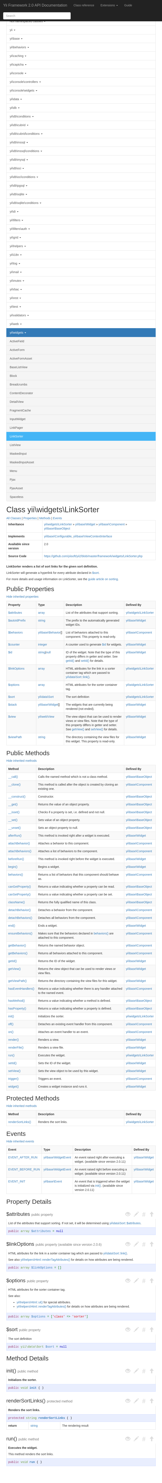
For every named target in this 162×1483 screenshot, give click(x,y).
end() (11, 925)
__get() (13, 804)
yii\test (15, 306)
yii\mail (16, 272)
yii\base (16, 38)
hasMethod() (16, 1000)
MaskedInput (18, 453)
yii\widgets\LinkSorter (58, 524)
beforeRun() (16, 859)
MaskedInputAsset (22, 462)
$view (12, 716)
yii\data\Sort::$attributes (124, 1223)
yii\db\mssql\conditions (26, 151)
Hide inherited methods (21, 760)
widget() (13, 1086)
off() (11, 1024)
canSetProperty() (19, 894)
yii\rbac (16, 289)
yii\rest (15, 298)
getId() (70, 660)
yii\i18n (16, 254)
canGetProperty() (19, 886)
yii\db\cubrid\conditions (26, 133)
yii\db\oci (17, 168)
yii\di (14, 211)
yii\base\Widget (85, 524)
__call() (13, 776)
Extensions (109, 5)
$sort (95, 572)
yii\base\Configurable (58, 536)
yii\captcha (18, 64)
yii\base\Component (112, 524)
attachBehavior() (19, 843)
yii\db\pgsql (18, 185)
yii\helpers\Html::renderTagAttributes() (45, 1259)
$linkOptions (16, 668)
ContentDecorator (21, 393)
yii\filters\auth (20, 229)
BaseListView (18, 367)
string (41, 620)
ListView (15, 445)
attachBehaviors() (19, 851)
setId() (85, 660)
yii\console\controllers (25, 82)
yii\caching (18, 56)
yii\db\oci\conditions (24, 177)
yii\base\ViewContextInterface (92, 536)
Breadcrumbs (18, 384)
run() (11, 1055)
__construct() (17, 796)
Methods (45, 518)
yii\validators (19, 315)
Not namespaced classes (28, 21)
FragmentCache (20, 410)
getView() (78, 729)
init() (11, 1016)
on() (11, 1032)
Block (13, 375)
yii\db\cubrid (19, 125)
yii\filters (16, 220)
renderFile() (15, 1047)
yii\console (18, 73)
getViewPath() (17, 981)
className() (16, 902)
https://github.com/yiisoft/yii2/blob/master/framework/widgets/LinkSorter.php (93, 556)
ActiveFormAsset (21, 358)
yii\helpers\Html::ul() (30, 1302)
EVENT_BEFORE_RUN (24, 1169)
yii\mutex (17, 280)
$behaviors (15, 632)
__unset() (14, 827)
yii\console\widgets (23, 90)
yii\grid (15, 237)
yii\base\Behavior (49, 632)
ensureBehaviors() (20, 933)
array (41, 612)
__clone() (14, 784)
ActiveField (17, 341)
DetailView (17, 401)
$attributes (15, 612)
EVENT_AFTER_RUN (22, 1157)
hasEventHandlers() (21, 988)
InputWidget (18, 419)
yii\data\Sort (46, 696)
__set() (13, 820)
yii (12, 30)
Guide (128, 5)
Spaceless (16, 497)
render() (13, 1039)
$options (13, 684)
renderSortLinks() (19, 1122)
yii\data (16, 99)
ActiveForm (17, 350)
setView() (97, 729)
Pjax (12, 479)
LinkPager (16, 427)
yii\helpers (18, 246)
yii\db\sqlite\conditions (25, 203)
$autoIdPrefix (17, 620)
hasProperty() (17, 1008)
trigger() (13, 1078)
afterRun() (15, 835)
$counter (14, 644)
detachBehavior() (19, 910)
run (32, 1462)
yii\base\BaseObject (57, 528)
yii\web (16, 324)
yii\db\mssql (19, 142)
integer (42, 644)
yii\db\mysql (19, 159)
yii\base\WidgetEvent (57, 1157)
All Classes (13, 518)
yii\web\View (46, 716)
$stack (12, 704)
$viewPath (15, 737)
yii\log (15, 263)
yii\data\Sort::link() (77, 677)
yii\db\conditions (22, 116)
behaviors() (15, 874)
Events (57, 518)
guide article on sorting (103, 579)
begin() (13, 866)
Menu (13, 471)
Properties (30, 518)
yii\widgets (18, 332)
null (48, 652)
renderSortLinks (51, 1418)
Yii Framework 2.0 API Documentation (35, 5)
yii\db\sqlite (18, 194)
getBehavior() (17, 945)
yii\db (15, 107)
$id (104, 644)
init (33, 1388)
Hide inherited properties (22, 596)
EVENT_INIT (16, 1181)
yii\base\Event (52, 1181)
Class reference (83, 5)
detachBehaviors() (20, 917)
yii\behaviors (19, 47)
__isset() (14, 812)
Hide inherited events (20, 1141)
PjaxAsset (16, 488)
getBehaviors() (17, 953)
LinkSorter (16, 436)
